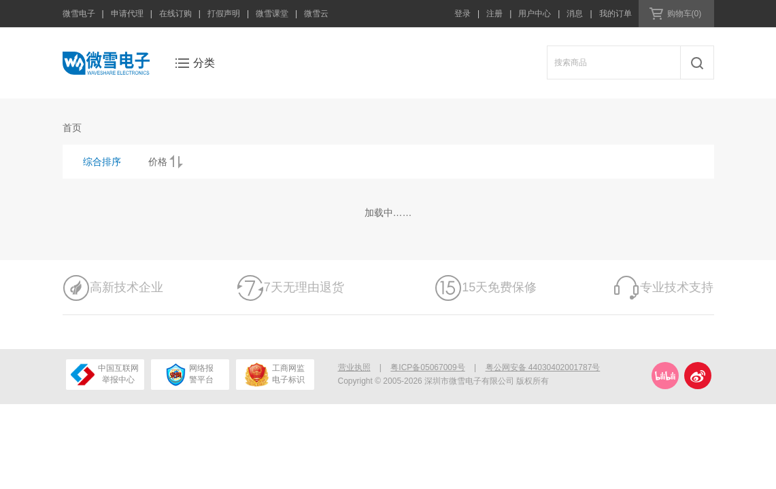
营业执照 (354, 367)
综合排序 (102, 161)
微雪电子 (79, 13)
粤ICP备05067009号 (427, 367)
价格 (157, 161)
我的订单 (615, 13)
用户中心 (534, 13)
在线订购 (175, 13)
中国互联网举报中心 (105, 374)
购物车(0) (684, 13)
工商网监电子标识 (274, 374)
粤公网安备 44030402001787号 (543, 367)
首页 (72, 127)
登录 (462, 13)
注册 (494, 13)
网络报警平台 (190, 374)
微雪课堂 (272, 13)
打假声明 (223, 13)
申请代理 (127, 13)
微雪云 (316, 13)
